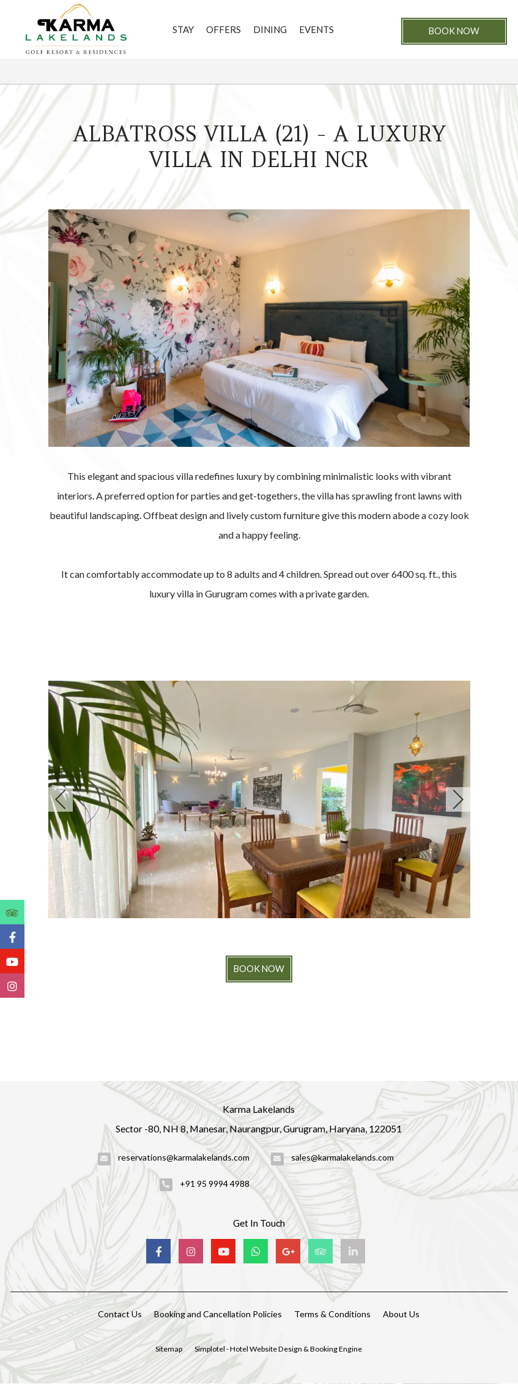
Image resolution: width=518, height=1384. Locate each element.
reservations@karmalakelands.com (184, 1157)
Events (316, 29)
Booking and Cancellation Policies (218, 1314)
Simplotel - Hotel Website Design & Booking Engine (278, 1348)
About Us (401, 1314)
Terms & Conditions (332, 1314)
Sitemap (168, 1348)
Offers (223, 29)
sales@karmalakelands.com (342, 1157)
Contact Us (120, 1314)
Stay (183, 29)
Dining (270, 29)
